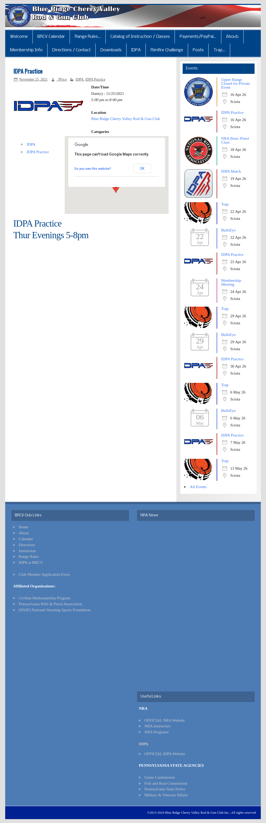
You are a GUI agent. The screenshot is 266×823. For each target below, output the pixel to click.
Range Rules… (88, 36)
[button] (115, 188)
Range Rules (29, 556)
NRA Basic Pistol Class (235, 140)
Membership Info (26, 50)
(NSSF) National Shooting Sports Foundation (55, 610)
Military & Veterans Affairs (166, 795)
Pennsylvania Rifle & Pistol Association (50, 604)
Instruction (27, 550)
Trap (224, 204)
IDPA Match (231, 171)
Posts (198, 50)
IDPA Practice (95, 79)
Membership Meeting (231, 282)
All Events (198, 486)
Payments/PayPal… (198, 36)
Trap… (219, 50)
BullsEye (228, 230)
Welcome (19, 36)
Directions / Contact (71, 50)
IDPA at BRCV (31, 562)
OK (142, 168)
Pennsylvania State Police (164, 789)
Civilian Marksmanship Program (44, 598)
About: (232, 36)
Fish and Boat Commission (165, 783)
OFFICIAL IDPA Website (164, 753)
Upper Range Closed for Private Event (235, 83)
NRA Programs (156, 732)
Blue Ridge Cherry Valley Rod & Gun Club (125, 118)
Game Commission (159, 777)
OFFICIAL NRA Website (164, 720)
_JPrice (61, 79)
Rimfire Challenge (167, 50)
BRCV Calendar (51, 36)
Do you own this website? (93, 169)
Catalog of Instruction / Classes (140, 36)
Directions (27, 545)
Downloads (111, 50)
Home (23, 527)
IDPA (136, 50)
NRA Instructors (157, 726)
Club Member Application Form (44, 574)
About (24, 533)
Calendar (26, 539)
